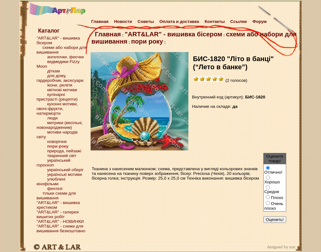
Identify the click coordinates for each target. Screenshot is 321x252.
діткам (53, 71)
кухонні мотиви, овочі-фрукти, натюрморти (57, 109)
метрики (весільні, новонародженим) (59, 125)
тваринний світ (61, 155)
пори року (147, 41)
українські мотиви (64, 174)
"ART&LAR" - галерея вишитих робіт (57, 214)
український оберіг (65, 169)
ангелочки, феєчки (65, 57)
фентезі (54, 188)
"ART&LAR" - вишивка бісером (173, 34)
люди (52, 118)
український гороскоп (53, 162)
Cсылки (238, 21)
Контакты (215, 21)
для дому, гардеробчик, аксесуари (59, 78)
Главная (98, 21)
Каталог (48, 31)
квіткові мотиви (62, 89)
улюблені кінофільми (50, 181)
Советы (146, 21)
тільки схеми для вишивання (56, 195)
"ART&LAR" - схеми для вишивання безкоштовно (60, 228)
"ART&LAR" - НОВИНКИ (60, 221)
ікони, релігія (59, 85)
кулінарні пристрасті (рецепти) (56, 97)
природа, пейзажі (64, 151)
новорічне (56, 141)
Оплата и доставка (179, 21)
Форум (259, 21)
